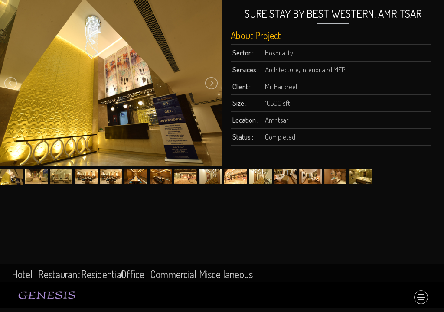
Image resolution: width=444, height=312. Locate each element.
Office (132, 274)
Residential (102, 274)
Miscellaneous (226, 274)
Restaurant (59, 274)
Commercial (173, 274)
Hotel (22, 274)
